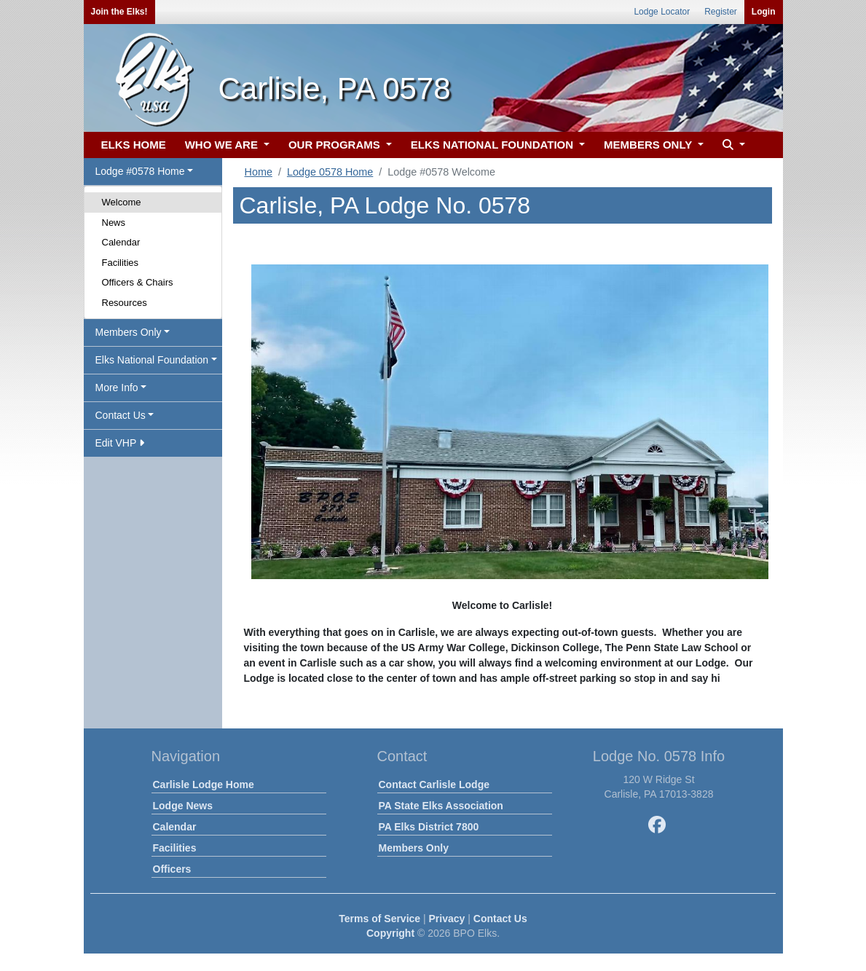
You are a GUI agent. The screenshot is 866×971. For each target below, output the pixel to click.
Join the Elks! (119, 12)
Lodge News (183, 805)
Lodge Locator (662, 12)
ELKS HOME (133, 144)
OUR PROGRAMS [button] (335, 144)
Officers (172, 869)
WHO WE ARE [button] (223, 144)
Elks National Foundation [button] (152, 360)
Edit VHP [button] (119, 443)
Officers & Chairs (137, 282)
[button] (732, 145)
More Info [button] (116, 387)
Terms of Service (379, 918)
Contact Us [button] (120, 415)
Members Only (414, 848)
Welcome (121, 202)
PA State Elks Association (441, 805)
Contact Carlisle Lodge (434, 784)
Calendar (121, 242)
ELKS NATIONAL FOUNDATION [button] (494, 144)
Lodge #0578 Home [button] (140, 171)
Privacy (447, 918)
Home (258, 172)
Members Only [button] (128, 332)
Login (764, 12)
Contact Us (500, 918)
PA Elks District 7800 (429, 827)
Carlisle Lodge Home (203, 784)
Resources (124, 302)
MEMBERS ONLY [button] (649, 144)
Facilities (120, 262)
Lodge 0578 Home (330, 172)
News (114, 222)
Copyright (390, 933)
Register (720, 12)
